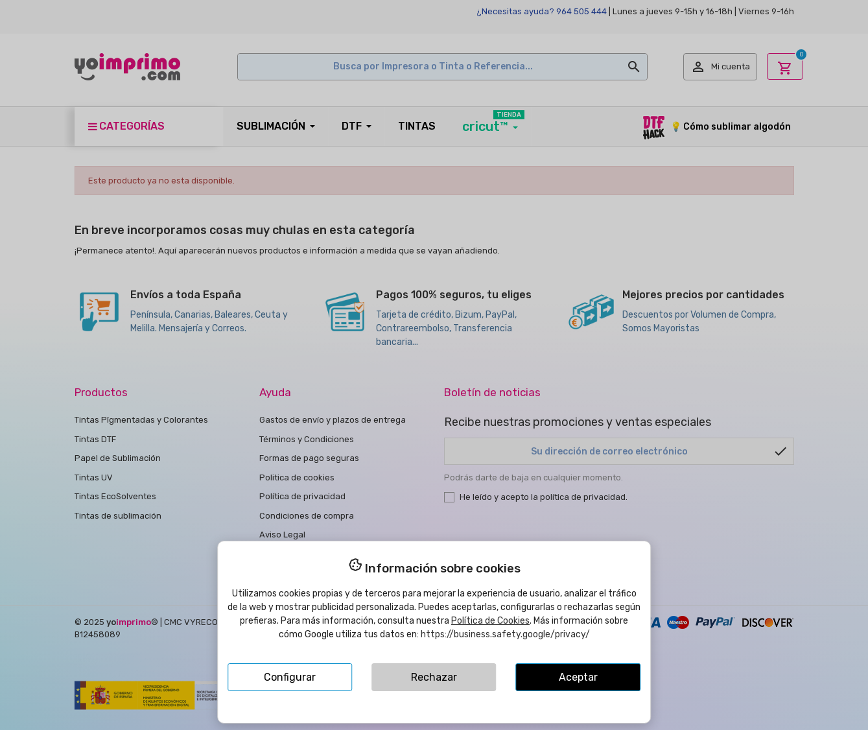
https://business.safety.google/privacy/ (505, 634)
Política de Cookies (490, 620)
